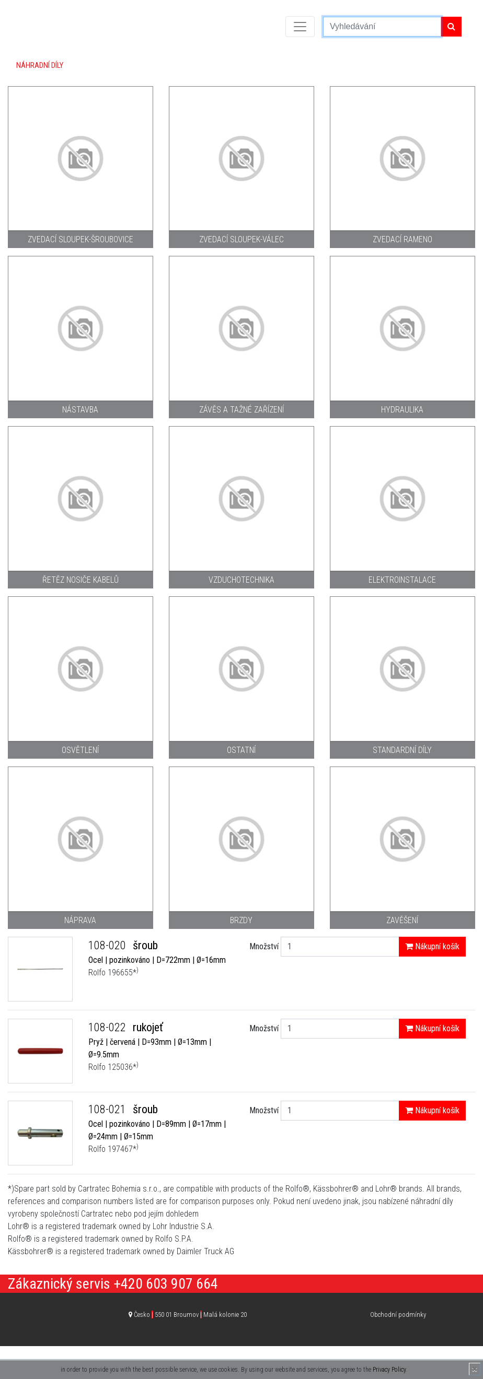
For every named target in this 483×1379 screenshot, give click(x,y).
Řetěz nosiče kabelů (80, 580)
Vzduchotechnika (241, 580)
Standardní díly (402, 750)
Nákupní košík (432, 946)
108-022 (108, 1027)
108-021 (108, 1109)
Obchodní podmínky (398, 1314)
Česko (190, 1314)
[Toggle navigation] (300, 26)
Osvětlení (80, 750)
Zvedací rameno (402, 239)
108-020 (108, 945)
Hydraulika (402, 410)
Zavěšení (402, 920)
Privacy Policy (389, 1369)
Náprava (80, 920)
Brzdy (241, 920)
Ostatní (241, 750)
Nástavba (80, 410)
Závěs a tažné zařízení (241, 410)
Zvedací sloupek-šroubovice (80, 239)
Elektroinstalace (402, 580)
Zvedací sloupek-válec (241, 239)
